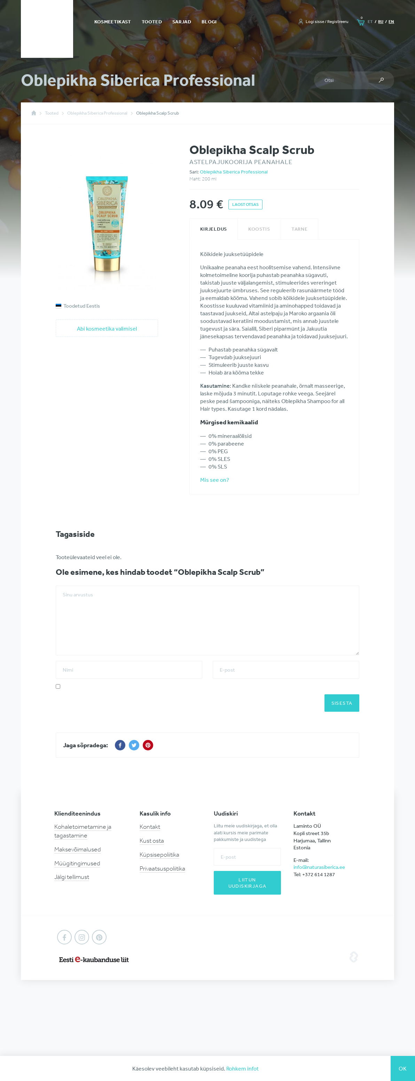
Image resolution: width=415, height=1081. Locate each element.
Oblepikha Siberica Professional (234, 172)
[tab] (213, 229)
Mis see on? (214, 479)
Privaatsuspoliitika (162, 868)
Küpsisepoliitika (159, 854)
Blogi (209, 21)
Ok (403, 1068)
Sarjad (181, 21)
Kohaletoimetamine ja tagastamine (82, 831)
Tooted (152, 21)
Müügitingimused (77, 863)
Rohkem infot (242, 1068)
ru (380, 21)
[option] (107, 219)
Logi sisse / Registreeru (327, 21)
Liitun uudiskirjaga (247, 883)
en (391, 21)
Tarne (299, 229)
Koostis (259, 229)
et (370, 21)
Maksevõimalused (77, 849)
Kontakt (150, 827)
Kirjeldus (213, 229)
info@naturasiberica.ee (319, 867)
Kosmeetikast (112, 21)
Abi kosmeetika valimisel (107, 328)
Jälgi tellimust (71, 877)
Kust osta (152, 840)
